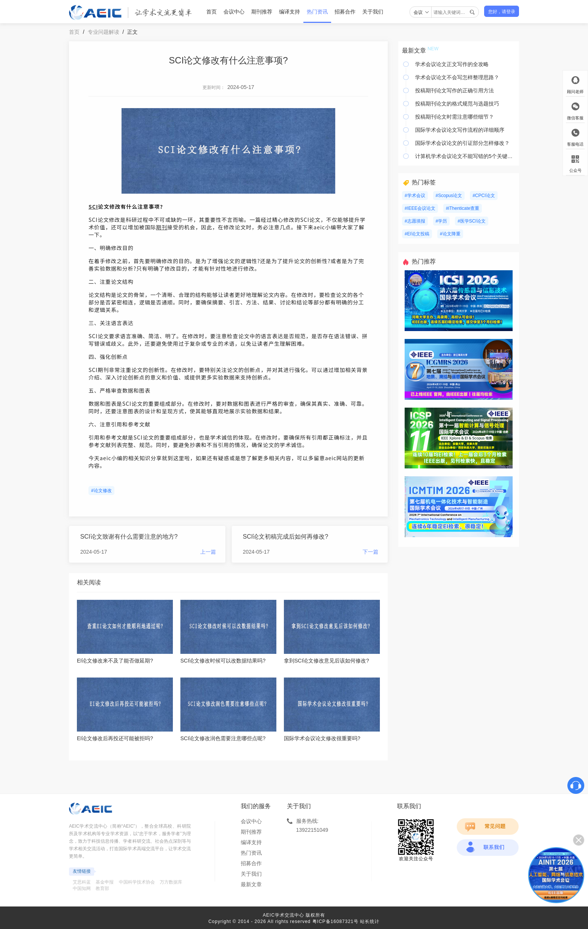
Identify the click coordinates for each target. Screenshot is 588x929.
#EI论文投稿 (417, 233)
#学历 (441, 221)
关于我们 (372, 12)
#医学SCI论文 (472, 221)
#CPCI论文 (483, 195)
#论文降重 (450, 233)
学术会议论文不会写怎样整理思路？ (457, 77)
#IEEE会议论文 (420, 208)
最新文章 (251, 884)
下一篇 (370, 552)
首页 (211, 12)
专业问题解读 (103, 32)
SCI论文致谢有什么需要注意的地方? (129, 536)
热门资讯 (317, 12)
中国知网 (82, 888)
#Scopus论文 (449, 195)
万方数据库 (171, 882)
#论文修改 (101, 490)
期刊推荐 (261, 12)
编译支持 (289, 12)
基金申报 (105, 882)
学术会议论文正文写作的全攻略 (452, 64)
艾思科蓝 (82, 882)
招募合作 (345, 12)
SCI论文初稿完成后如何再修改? (285, 536)
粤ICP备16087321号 (335, 921)
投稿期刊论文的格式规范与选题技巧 (457, 103)
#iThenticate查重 (462, 208)
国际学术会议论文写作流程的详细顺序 (459, 130)
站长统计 (370, 921)
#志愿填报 (415, 221)
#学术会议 (415, 195)
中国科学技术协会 (137, 882)
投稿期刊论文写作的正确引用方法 (454, 90)
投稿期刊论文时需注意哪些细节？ (454, 116)
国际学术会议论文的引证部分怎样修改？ (462, 143)
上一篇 (208, 552)
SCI (93, 206)
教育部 (102, 888)
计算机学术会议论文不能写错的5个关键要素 (465, 156)
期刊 (161, 227)
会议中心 (234, 12)
